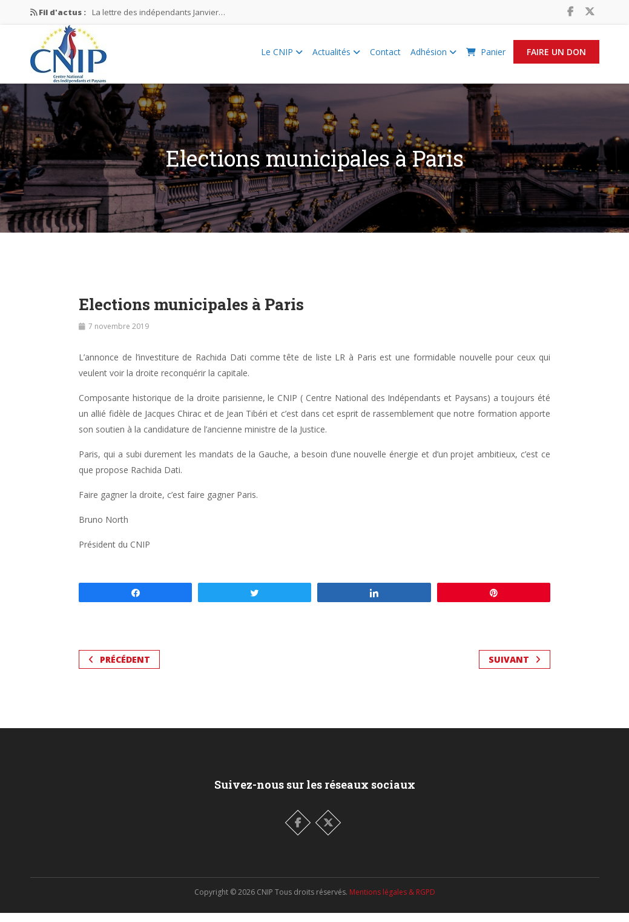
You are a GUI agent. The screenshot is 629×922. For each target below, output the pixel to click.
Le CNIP (282, 56)
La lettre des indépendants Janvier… (158, 12)
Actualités (336, 56)
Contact (385, 56)
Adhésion (433, 56)
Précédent (119, 668)
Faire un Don (556, 56)
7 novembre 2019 (118, 335)
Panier (486, 56)
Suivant (515, 668)
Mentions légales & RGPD (392, 901)
